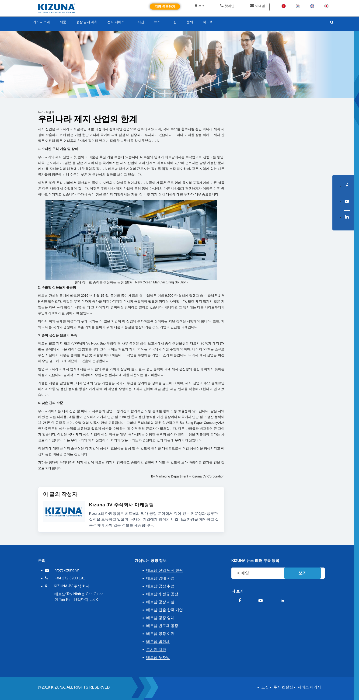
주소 (200, 6)
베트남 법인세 (158, 642)
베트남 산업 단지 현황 (164, 570)
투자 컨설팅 (283, 687)
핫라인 (227, 6)
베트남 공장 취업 (160, 586)
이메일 (257, 6)
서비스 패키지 (309, 687)
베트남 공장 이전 (160, 634)
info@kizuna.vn (67, 570)
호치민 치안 (156, 649)
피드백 (208, 22)
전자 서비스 (116, 22)
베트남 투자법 (158, 657)
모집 (265, 687)
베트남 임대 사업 (160, 578)
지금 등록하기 (165, 6)
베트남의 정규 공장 (162, 594)
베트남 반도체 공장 (162, 626)
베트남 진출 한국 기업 (164, 610)
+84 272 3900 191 (70, 578)
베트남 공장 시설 (160, 602)
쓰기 (302, 573)
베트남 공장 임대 (160, 618)
